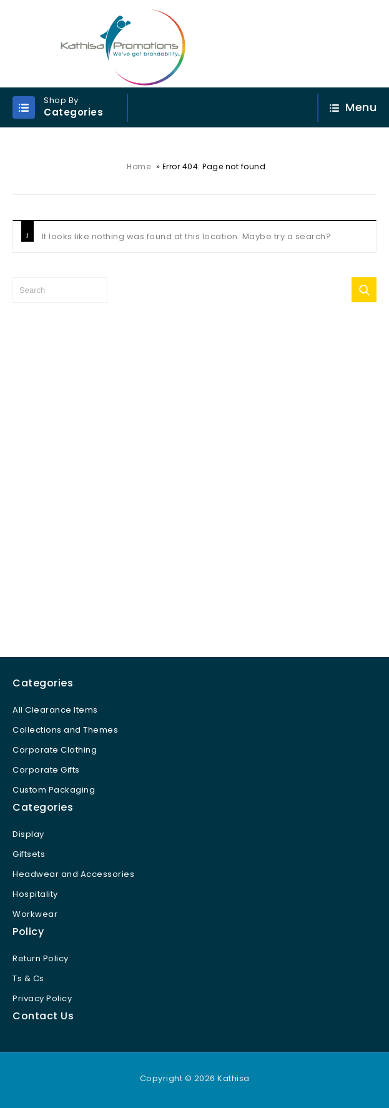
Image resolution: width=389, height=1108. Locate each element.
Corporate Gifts (46, 770)
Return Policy (40, 958)
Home (138, 166)
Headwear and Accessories (73, 874)
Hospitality (35, 894)
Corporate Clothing (54, 750)
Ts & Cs (28, 978)
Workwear (34, 914)
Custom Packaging (53, 790)
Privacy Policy (42, 998)
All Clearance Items (55, 710)
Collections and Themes (65, 730)
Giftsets (28, 854)
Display (28, 834)
